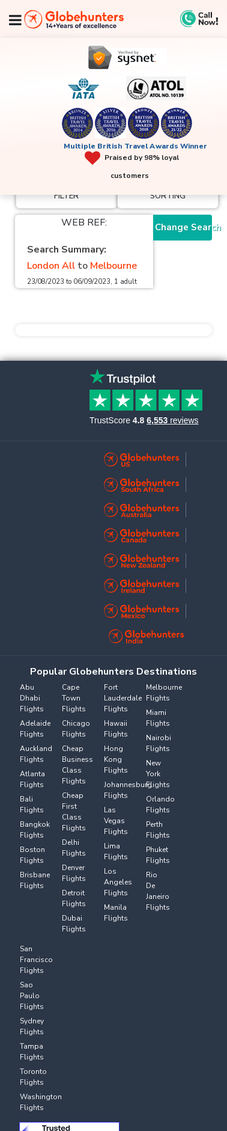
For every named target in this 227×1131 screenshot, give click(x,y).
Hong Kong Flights (116, 759)
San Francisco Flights (36, 959)
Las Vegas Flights (116, 820)
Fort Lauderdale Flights (123, 698)
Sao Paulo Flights (32, 995)
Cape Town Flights (74, 698)
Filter (66, 196)
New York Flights (158, 773)
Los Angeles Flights (118, 882)
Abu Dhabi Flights (32, 698)
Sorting (168, 196)
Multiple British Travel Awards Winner (135, 146)
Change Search (183, 227)
